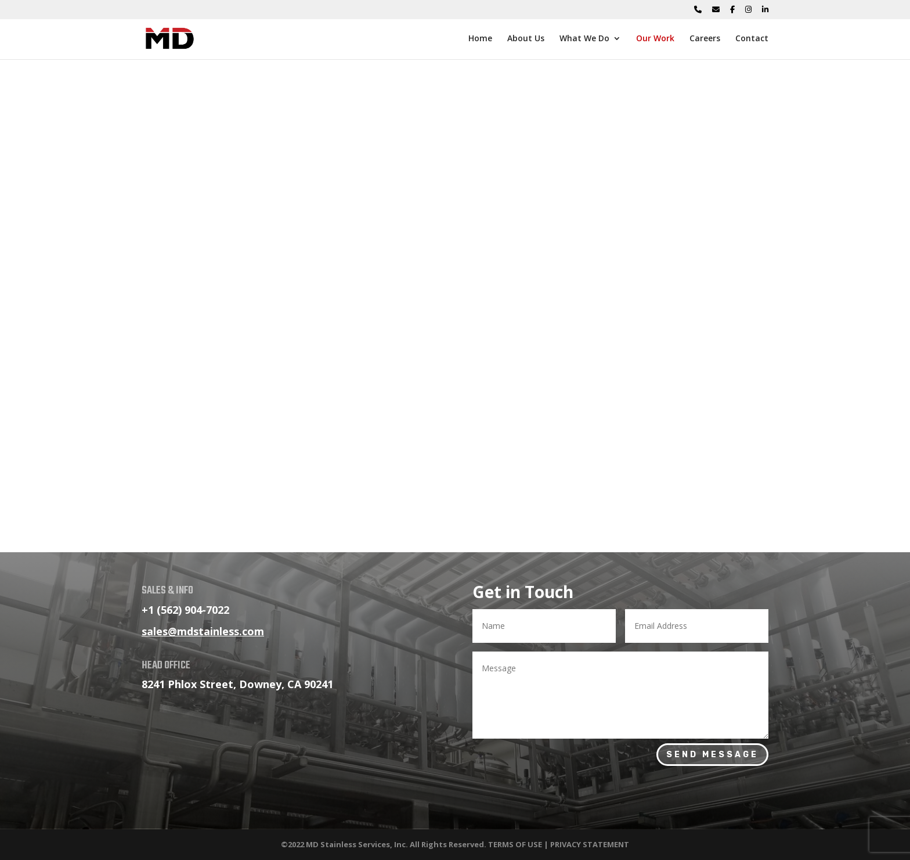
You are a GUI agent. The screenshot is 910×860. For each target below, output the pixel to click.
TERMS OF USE (515, 844)
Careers (704, 39)
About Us (525, 39)
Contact (751, 39)
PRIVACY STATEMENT (589, 844)
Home (480, 39)
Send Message (712, 755)
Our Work (655, 39)
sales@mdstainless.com (203, 631)
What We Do (584, 39)
